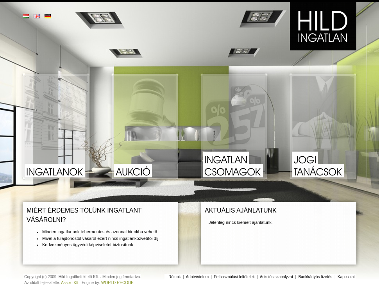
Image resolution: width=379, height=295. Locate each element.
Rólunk (174, 277)
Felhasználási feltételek (234, 277)
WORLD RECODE (117, 283)
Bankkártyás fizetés (316, 277)
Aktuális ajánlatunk (241, 210)
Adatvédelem (197, 277)
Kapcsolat (346, 277)
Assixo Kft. (70, 283)
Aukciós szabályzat (276, 277)
